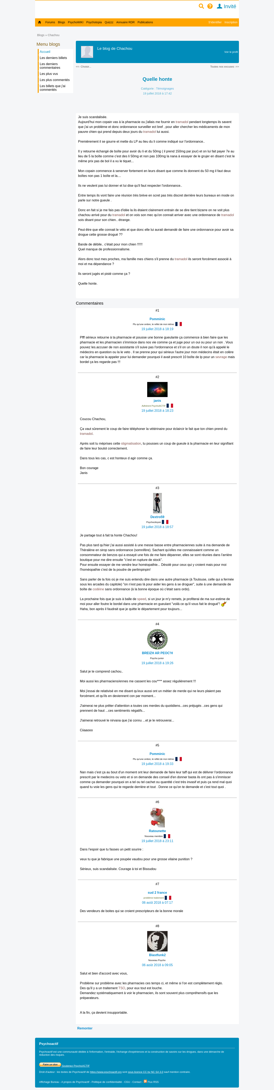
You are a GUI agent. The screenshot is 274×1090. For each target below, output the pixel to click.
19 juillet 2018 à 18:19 (157, 329)
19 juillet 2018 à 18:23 (157, 410)
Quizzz (109, 22)
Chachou (54, 35)
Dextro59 (157, 517)
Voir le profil (231, 51)
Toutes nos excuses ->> (224, 66)
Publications (145, 22)
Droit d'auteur (47, 1071)
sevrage (221, 357)
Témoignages (165, 88)
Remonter (85, 1028)
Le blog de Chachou (114, 48)
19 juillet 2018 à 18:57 (157, 527)
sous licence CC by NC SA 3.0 (145, 1071)
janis (157, 400)
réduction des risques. (52, 1054)
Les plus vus (49, 73)
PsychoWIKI (75, 22)
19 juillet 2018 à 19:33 (157, 764)
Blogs (61, 22)
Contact (136, 1081)
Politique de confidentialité (107, 1081)
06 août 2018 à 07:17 (157, 902)
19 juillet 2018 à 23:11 (157, 841)
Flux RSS (151, 1081)
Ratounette (157, 831)
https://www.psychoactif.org (106, 1071)
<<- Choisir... (83, 66)
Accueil (45, 51)
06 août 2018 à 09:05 (157, 965)
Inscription (231, 22)
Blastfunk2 (157, 955)
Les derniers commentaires (50, 65)
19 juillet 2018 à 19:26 (157, 663)
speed (141, 599)
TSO (121, 988)
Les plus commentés (55, 80)
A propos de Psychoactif (75, 1081)
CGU (127, 1081)
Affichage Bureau (49, 1081)
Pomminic (157, 319)
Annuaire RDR (125, 22)
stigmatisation (131, 443)
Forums (50, 22)
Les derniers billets (53, 58)
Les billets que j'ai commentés (52, 87)
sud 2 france (157, 892)
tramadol (182, 122)
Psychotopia (94, 22)
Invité (225, 6)
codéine (98, 589)
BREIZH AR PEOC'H (157, 653)
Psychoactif (79, 1071)
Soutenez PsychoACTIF (64, 1065)
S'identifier (215, 22)
